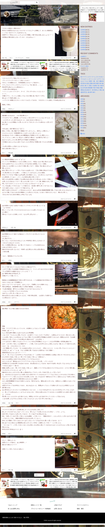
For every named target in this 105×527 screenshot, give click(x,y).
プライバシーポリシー (37, 508)
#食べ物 (4, 58)
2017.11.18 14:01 (66, 470)
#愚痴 (10, 260)
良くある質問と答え (14, 508)
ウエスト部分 (85, 66)
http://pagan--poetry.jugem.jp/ (19, 16)
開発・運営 (80, 508)
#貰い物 (13, 227)
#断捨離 (10, 153)
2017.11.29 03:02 (66, 109)
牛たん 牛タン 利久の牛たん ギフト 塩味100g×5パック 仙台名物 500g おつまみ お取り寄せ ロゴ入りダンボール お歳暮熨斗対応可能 (92, 9)
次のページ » (39, 475)
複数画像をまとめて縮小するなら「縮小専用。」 (17, 517)
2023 (82, 105)
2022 (82, 108)
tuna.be (52, 501)
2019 (82, 114)
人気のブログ (58, 505)
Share (72, 21)
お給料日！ (84, 56)
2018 (82, 116)
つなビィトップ (12, 505)
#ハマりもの (19, 58)
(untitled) (83, 30)
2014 (82, 125)
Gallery (57, 21)
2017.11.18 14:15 (66, 433)
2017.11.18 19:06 (66, 403)
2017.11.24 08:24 (66, 260)
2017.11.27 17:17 (66, 199)
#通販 (3, 109)
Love (65, 21)
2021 (82, 110)
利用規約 (48, 508)
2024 (82, 103)
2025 (82, 101)
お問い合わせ (58, 508)
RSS (83, 133)
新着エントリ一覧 (36, 505)
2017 (82, 119)
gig (39, 8)
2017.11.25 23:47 (66, 227)
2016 (82, 121)
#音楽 (27, 58)
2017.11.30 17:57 (66, 58)
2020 (82, 112)
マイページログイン (83, 505)
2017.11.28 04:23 (66, 153)
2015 (82, 123)
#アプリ (16, 302)
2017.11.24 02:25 (66, 302)
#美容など (11, 109)
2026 (82, 99)
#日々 (11, 58)
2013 (82, 127)
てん (12, 12)
